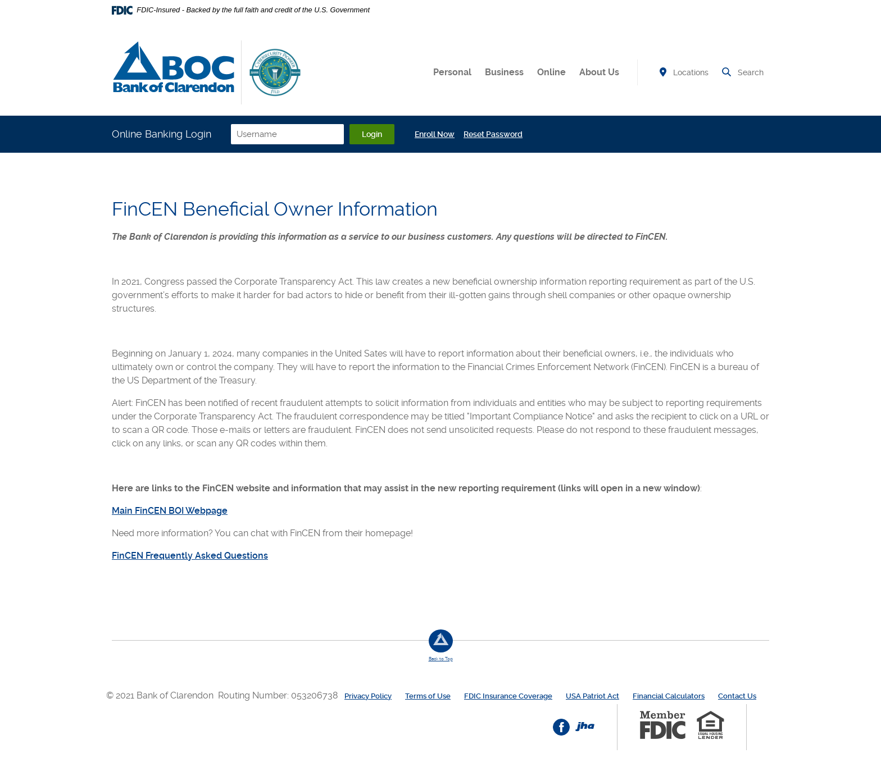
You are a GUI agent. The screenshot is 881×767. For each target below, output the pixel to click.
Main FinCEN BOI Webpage (170, 510)
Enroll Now (435, 134)
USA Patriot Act (592, 696)
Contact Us (737, 696)
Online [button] (551, 72)
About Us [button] (599, 72)
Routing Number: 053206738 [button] (278, 695)
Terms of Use (428, 696)
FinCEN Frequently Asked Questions (190, 555)
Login (372, 134)
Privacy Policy (368, 696)
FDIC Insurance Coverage (508, 696)
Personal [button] (452, 72)
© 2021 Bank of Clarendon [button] (162, 695)
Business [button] (504, 72)
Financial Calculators (669, 696)
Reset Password (493, 134)
